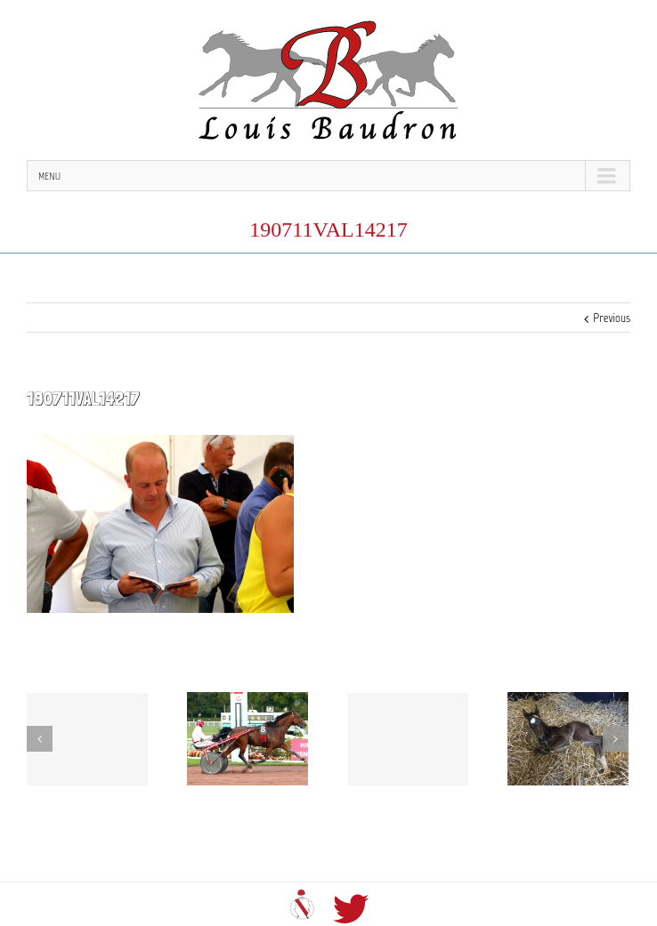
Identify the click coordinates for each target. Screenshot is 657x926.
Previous (611, 318)
